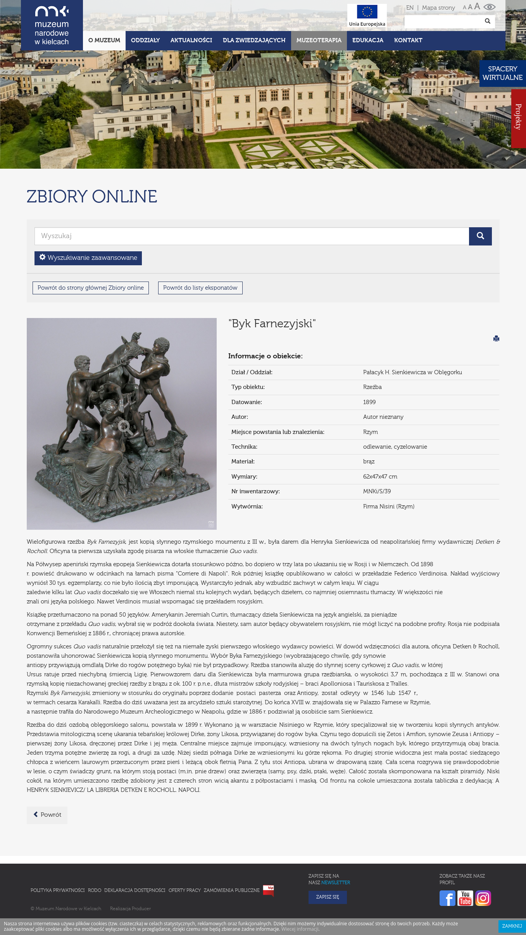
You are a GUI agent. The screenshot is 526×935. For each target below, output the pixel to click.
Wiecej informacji (300, 895)
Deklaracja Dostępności (135, 856)
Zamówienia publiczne (232, 856)
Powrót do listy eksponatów (200, 254)
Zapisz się (327, 863)
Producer (141, 875)
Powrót (47, 780)
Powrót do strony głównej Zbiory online (91, 254)
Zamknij (512, 892)
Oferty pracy (185, 856)
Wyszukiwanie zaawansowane (88, 223)
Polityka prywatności (58, 856)
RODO (94, 856)
